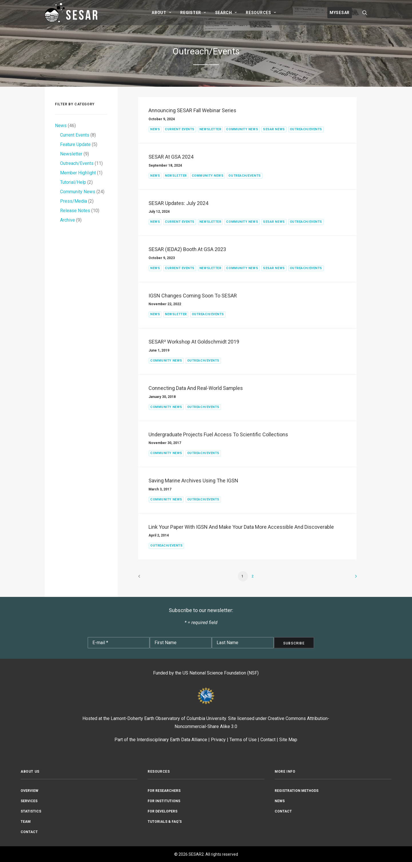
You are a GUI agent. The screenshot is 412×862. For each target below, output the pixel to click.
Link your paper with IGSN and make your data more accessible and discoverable (241, 527)
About (161, 12)
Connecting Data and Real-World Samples (195, 388)
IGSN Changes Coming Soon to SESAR (192, 296)
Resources (261, 12)
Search (226, 12)
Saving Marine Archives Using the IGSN (193, 481)
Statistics (31, 811)
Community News (242, 129)
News (155, 129)
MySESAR (340, 12)
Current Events (180, 129)
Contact (268, 739)
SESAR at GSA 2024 (170, 157)
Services (29, 801)
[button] (364, 12)
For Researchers (164, 790)
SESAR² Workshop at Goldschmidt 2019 (193, 342)
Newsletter (210, 129)
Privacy (218, 739)
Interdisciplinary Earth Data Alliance (172, 739)
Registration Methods (296, 790)
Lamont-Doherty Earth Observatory (145, 718)
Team (26, 821)
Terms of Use (243, 739)
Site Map (288, 739)
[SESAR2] (72, 13)
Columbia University (206, 718)
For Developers (162, 811)
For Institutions (164, 801)
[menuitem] (161, 12)
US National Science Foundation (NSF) (221, 673)
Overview (29, 790)
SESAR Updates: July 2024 (178, 203)
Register (193, 12)
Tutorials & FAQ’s (165, 821)
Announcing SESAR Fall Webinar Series (192, 110)
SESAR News (274, 129)
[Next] (349, 578)
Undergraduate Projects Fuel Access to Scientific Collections (218, 434)
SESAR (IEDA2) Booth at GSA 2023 (187, 249)
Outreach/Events (306, 129)
